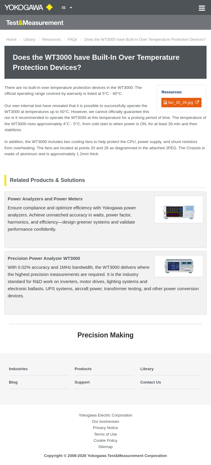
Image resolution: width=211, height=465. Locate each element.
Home (11, 39)
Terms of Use (105, 434)
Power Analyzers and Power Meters (45, 198)
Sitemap (105, 446)
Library (29, 39)
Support (82, 382)
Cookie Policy (105, 440)
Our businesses (105, 421)
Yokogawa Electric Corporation (105, 415)
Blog (13, 382)
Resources (51, 39)
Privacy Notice (105, 427)
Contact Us (150, 382)
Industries (18, 369)
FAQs (73, 39)
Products (83, 369)
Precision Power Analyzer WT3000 (44, 258)
